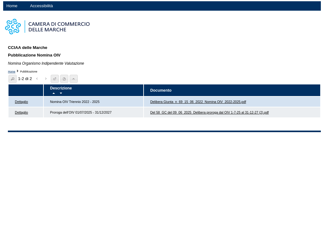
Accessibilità (41, 5)
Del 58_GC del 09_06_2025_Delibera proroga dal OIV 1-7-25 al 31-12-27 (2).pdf (209, 112)
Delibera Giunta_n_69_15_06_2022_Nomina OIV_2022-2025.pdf (198, 102)
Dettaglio (21, 102)
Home (11, 5)
